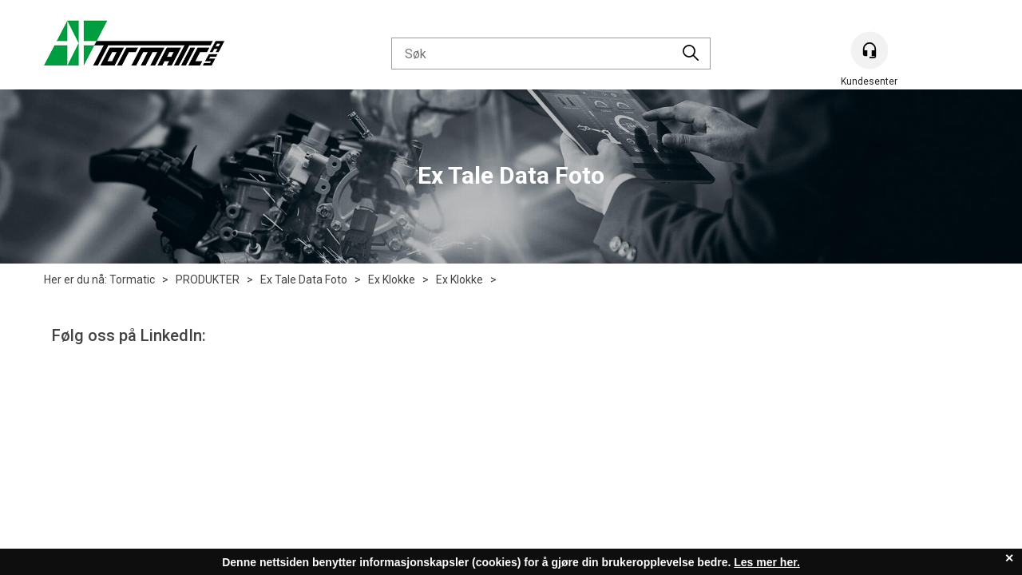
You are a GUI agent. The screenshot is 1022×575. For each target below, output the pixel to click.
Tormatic (132, 279)
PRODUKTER (208, 279)
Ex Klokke (391, 279)
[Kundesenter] (869, 50)
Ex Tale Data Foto (303, 279)
